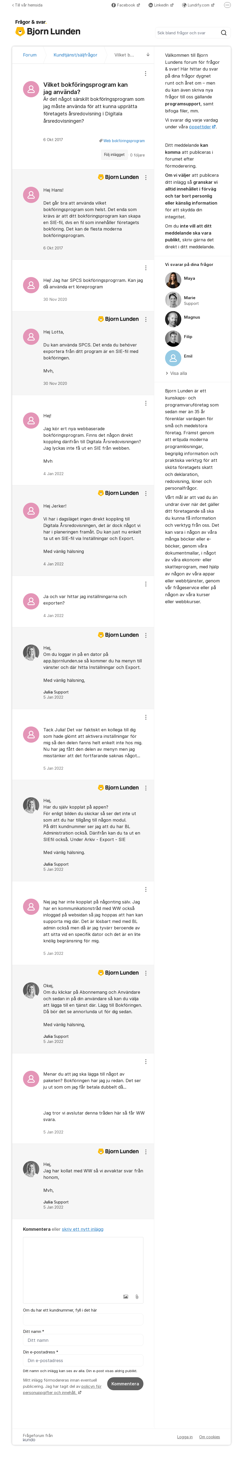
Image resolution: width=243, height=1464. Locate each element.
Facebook (123, 5)
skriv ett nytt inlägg (82, 1229)
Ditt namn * (33, 1331)
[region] (83, 116)
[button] (125, 1296)
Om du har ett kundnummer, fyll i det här (60, 1310)
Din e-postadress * (40, 1352)
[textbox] (83, 1264)
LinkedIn (159, 5)
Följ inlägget (114, 154)
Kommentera (125, 1384)
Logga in (185, 1437)
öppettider (200, 126)
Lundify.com (196, 5)
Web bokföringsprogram (124, 141)
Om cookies (209, 1437)
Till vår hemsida (27, 5)
